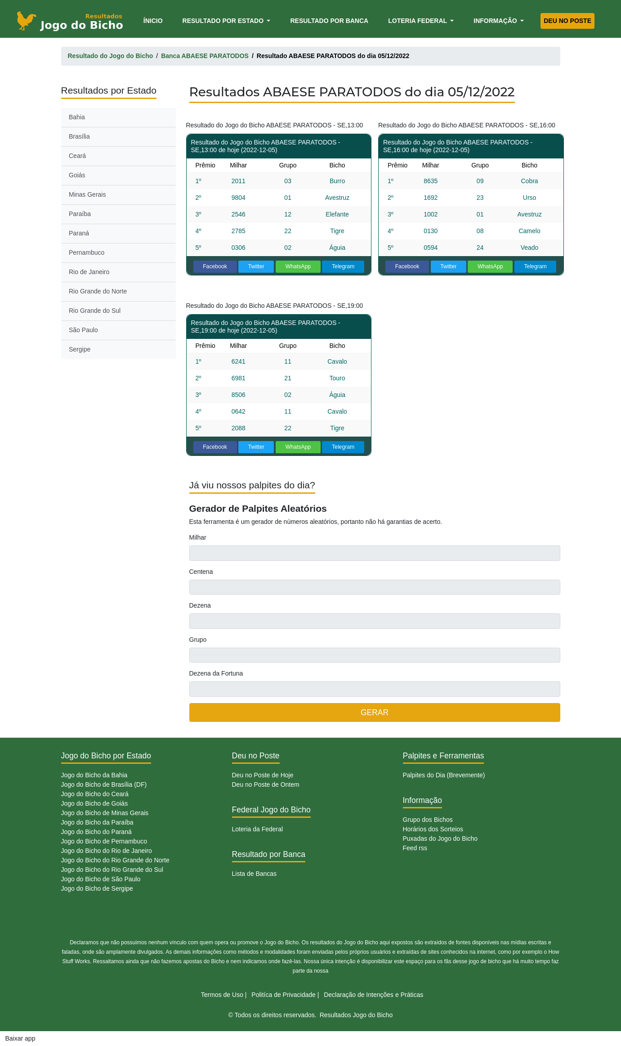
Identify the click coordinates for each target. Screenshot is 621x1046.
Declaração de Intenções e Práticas (373, 994)
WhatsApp (298, 266)
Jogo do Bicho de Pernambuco (104, 841)
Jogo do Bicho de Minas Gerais (105, 812)
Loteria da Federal (257, 829)
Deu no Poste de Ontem (265, 784)
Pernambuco (86, 252)
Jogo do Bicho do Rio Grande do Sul (112, 869)
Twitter (256, 266)
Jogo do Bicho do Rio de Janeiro (106, 850)
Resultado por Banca (329, 20)
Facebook (215, 266)
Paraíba (80, 213)
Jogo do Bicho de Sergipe (97, 888)
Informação (496, 20)
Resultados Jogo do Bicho (356, 1015)
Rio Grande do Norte (98, 291)
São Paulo (83, 330)
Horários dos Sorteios (433, 829)
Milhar (197, 537)
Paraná (79, 233)
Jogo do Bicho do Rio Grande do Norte (115, 860)
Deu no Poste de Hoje (263, 775)
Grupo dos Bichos (428, 819)
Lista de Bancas (254, 873)
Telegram (343, 266)
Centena (201, 571)
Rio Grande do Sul (95, 310)
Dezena (200, 605)
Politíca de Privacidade (283, 994)
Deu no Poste (567, 20)
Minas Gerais (87, 194)
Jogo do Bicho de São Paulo (101, 879)
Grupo (198, 639)
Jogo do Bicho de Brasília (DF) (104, 784)
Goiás (77, 175)
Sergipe (79, 349)
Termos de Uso (222, 994)
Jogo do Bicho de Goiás (94, 803)
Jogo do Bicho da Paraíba (97, 822)
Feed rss (415, 848)
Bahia (77, 117)
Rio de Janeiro (89, 271)
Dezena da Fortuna (216, 673)
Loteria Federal (418, 20)
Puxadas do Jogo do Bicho (440, 838)
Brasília (79, 136)
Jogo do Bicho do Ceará (95, 794)
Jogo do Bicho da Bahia (94, 775)
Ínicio (154, 20)
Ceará (77, 155)
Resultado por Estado (224, 20)
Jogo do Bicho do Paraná (96, 831)
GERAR (375, 712)
